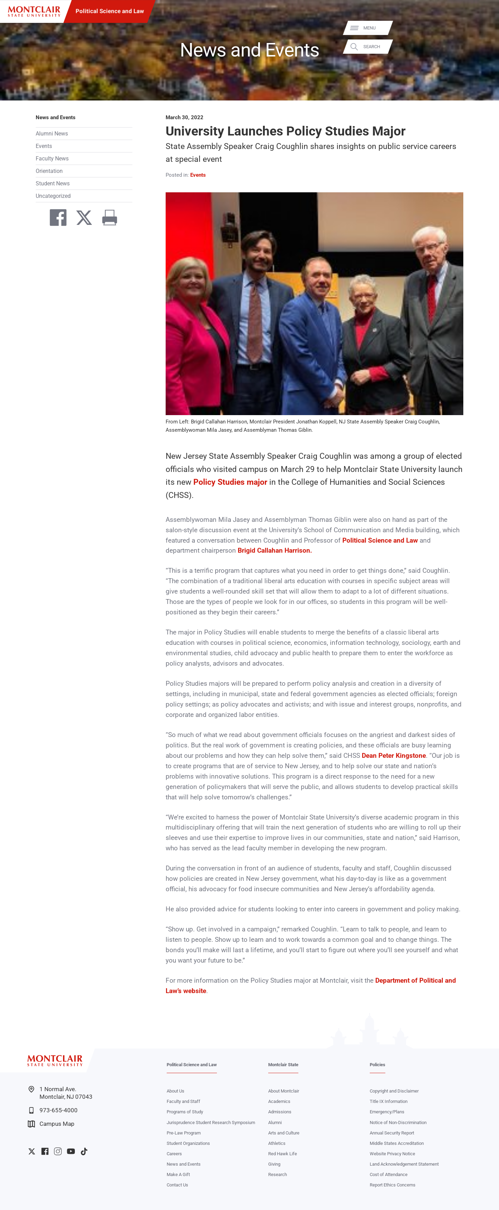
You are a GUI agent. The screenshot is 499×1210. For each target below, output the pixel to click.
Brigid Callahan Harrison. (275, 550)
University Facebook (45, 1151)
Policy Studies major (230, 482)
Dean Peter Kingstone (394, 756)
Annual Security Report (392, 1133)
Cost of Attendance (389, 1174)
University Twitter (32, 1151)
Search (483, 46)
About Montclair (283, 1091)
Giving (274, 1164)
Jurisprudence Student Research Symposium (211, 1122)
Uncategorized (53, 196)
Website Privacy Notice (392, 1153)
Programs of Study (185, 1111)
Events (44, 146)
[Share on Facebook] (55, 219)
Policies (377, 1064)
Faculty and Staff (183, 1101)
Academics (279, 1101)
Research (277, 1174)
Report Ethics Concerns (392, 1184)
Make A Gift (178, 1174)
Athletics (277, 1143)
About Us (175, 1091)
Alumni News (52, 133)
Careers (174, 1153)
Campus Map (51, 1124)
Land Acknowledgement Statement (404, 1164)
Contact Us (177, 1184)
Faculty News (52, 158)
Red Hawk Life (282, 1153)
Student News (53, 183)
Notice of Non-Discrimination (398, 1122)
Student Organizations (188, 1143)
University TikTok (84, 1151)
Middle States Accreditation (397, 1143)
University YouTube (71, 1151)
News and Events (56, 117)
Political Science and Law (110, 11)
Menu (481, 27)
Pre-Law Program (184, 1133)
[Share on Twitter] (81, 219)
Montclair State (283, 1064)
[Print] (106, 219)
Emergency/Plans (387, 1111)
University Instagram (58, 1151)
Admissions (279, 1111)
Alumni (275, 1122)
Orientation (49, 171)
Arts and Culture (283, 1133)
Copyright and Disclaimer (394, 1091)
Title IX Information (389, 1101)
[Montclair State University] (34, 11)
